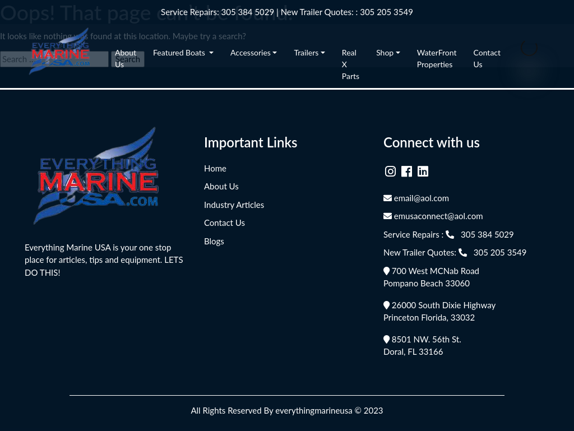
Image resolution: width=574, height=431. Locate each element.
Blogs (214, 241)
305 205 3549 (386, 12)
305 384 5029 (248, 12)
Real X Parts (350, 64)
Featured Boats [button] (180, 52)
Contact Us (487, 58)
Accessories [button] (250, 52)
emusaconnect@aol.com (433, 216)
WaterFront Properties (437, 58)
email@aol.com (416, 198)
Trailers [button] (306, 52)
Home (215, 168)
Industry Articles (234, 205)
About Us (125, 58)
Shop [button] (385, 52)
